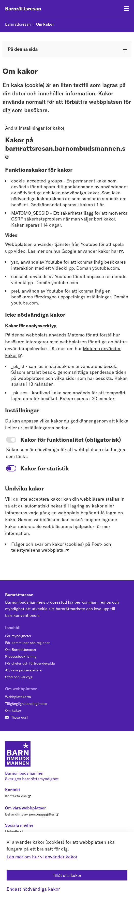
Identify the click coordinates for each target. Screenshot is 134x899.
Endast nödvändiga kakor (33, 889)
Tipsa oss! (19, 717)
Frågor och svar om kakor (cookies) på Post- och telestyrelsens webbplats (61, 547)
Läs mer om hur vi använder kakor (42, 857)
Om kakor (45, 24)
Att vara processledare (23, 670)
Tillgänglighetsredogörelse (26, 703)
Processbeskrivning (20, 656)
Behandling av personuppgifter (29, 814)
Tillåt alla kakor (67, 875)
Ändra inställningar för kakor (34, 128)
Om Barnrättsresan (20, 649)
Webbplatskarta (18, 696)
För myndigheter (18, 636)
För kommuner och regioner (27, 642)
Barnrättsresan (23, 9)
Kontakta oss (16, 796)
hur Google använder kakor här (85, 251)
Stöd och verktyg (18, 677)
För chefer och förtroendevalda (30, 663)
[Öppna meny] (126, 8)
